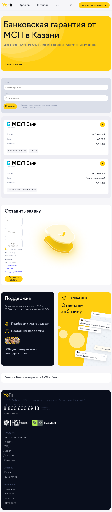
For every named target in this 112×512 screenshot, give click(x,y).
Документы (10, 498)
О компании (10, 489)
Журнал (8, 472)
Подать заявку (13, 64)
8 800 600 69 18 (21, 408)
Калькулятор (10, 477)
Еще (69, 5)
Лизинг (7, 451)
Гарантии (42, 5)
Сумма (6, 83)
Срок (6, 94)
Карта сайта (10, 503)
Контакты (9, 494)
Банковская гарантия (15, 437)
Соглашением (10, 265)
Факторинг (9, 460)
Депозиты (9, 456)
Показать (10, 106)
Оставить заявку (14, 278)
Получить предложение (94, 5)
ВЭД (57, 5)
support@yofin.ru (11, 414)
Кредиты (24, 5)
